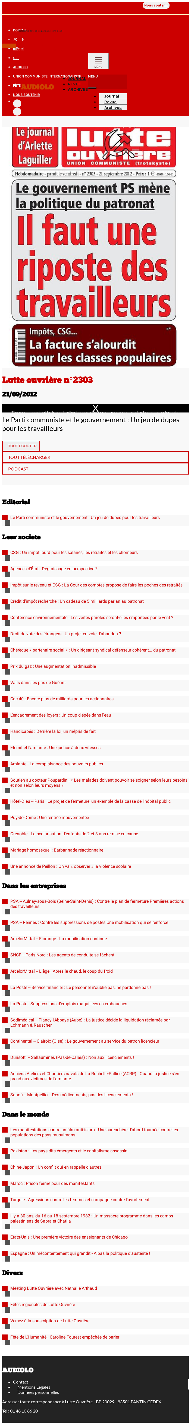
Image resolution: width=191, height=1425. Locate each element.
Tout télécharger (29, 457)
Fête (138, 5)
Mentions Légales (33, 1386)
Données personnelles (38, 1392)
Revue (38, 5)
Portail (9, 5)
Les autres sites (17, 18)
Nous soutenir (156, 5)
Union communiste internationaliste (100, 5)
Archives (78, 89)
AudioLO (58, 5)
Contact (20, 1381)
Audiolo (37, 87)
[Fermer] (92, 88)
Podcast (18, 468)
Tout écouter (22, 446)
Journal (24, 5)
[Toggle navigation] (98, 61)
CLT (47, 5)
